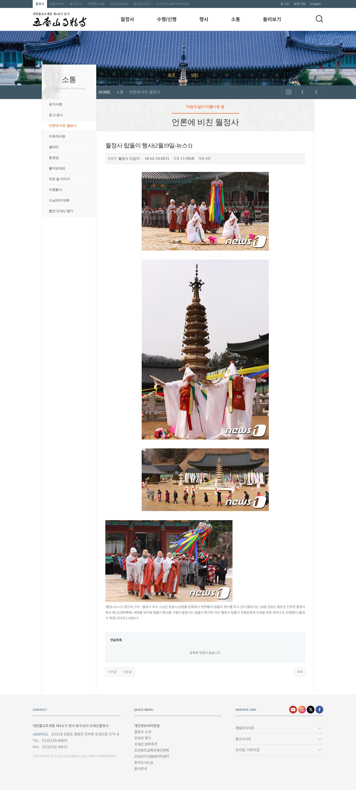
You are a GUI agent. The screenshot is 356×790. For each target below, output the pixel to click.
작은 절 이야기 (59, 179)
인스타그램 (288, 92)
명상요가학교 (142, 4)
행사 (203, 19)
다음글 (127, 672)
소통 (235, 19)
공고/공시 (56, 115)
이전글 (112, 672)
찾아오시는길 (143, 762)
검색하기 (319, 19)
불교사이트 (243, 739)
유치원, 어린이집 (247, 750)
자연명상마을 (96, 4)
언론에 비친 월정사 (63, 125)
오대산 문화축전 (145, 744)
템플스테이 (57, 4)
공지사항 (55, 104)
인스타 (302, 709)
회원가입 (300, 4)
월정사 (39, 4)
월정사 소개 (142, 732)
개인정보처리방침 (147, 725)
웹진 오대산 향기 (61, 211)
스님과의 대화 (59, 200)
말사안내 (140, 768)
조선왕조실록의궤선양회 (173, 4)
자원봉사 (55, 189)
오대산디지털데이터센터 (151, 756)
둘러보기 (272, 19)
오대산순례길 (119, 4)
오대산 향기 (142, 738)
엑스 (310, 709)
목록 (300, 672)
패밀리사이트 (245, 728)
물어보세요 (57, 168)
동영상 (54, 157)
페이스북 (302, 92)
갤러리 (54, 147)
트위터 (316, 92)
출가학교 (76, 4)
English (315, 4)
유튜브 (293, 709)
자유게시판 (57, 136)
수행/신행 (167, 19)
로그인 (284, 4)
